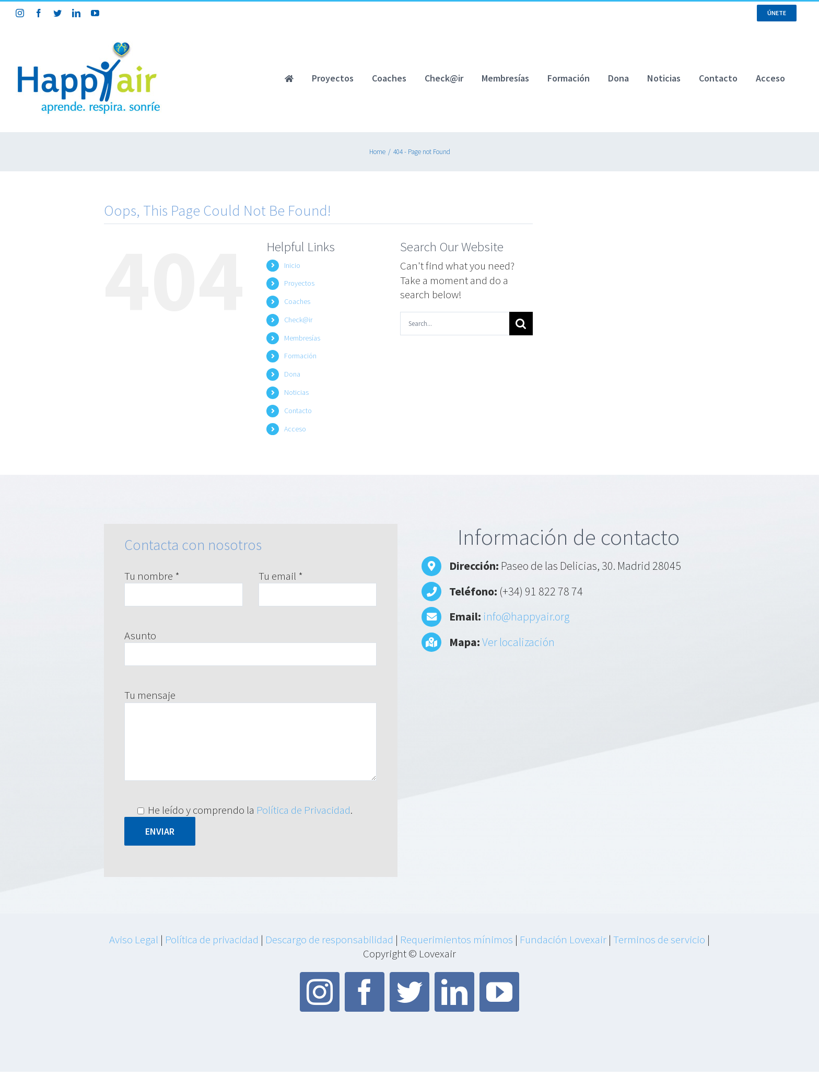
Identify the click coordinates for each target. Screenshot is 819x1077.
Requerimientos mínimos (456, 939)
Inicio (292, 265)
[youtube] (499, 992)
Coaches (297, 301)
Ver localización (518, 642)
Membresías (302, 338)
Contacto (298, 410)
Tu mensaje (150, 695)
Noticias (296, 392)
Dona (292, 374)
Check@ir (298, 319)
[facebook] (364, 992)
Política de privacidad (212, 939)
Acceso (295, 429)
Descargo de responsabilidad (329, 939)
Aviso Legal (133, 939)
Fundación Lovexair (563, 939)
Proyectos (299, 283)
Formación (300, 355)
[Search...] (454, 323)
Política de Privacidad (303, 810)
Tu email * (281, 576)
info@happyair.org (526, 616)
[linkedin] (454, 992)
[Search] (521, 323)
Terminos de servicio (659, 939)
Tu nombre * (152, 576)
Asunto (140, 635)
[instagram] (320, 992)
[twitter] (409, 992)
